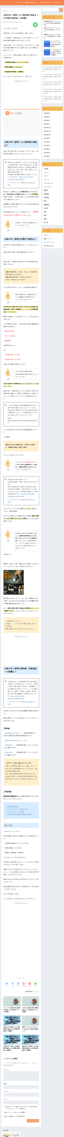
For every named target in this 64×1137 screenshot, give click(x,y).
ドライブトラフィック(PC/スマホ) (18, 809)
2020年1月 (47, 127)
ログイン (46, 240)
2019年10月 (47, 138)
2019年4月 (47, 160)
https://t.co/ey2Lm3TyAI (26, 177)
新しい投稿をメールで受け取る (15, 1117)
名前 (5, 1084)
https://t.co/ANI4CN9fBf (27, 494)
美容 (45, 221)
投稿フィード (48, 244)
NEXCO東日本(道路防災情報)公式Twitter (20, 814)
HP (12, 752)
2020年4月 (47, 115)
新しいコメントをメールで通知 (15, 1113)
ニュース (36, 991)
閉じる (18, 113)
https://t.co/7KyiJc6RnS (17, 696)
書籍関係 (46, 209)
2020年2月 (47, 123)
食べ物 (46, 228)
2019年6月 (47, 152)
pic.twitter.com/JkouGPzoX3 (16, 179)
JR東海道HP (9, 745)
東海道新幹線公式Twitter (12, 733)
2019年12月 (47, 130)
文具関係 (46, 202)
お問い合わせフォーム (31, 2)
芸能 (45, 224)
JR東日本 (8, 752)
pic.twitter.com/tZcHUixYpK (16, 496)
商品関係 (46, 198)
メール (6, 1092)
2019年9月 (47, 141)
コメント (6, 1070)
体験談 (46, 195)
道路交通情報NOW (13, 806)
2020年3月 (47, 119)
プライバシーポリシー (46, 2)
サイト (5, 1100)
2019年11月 (47, 134)
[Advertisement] (21, 94)
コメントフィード (49, 248)
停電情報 (8, 624)
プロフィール (58, 2)
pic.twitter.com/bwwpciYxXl (16, 698)
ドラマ (46, 180)
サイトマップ (19, 2)
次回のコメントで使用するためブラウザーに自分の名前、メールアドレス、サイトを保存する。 (22, 1108)
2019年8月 (47, 145)
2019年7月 (47, 149)
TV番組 (46, 172)
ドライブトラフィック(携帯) (16, 811)
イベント (46, 176)
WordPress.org (49, 252)
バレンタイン (48, 191)
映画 (45, 206)
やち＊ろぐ (7, 2)
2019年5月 (47, 156)
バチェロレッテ (49, 187)
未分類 (46, 213)
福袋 (45, 217)
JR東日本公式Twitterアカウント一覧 (16, 740)
